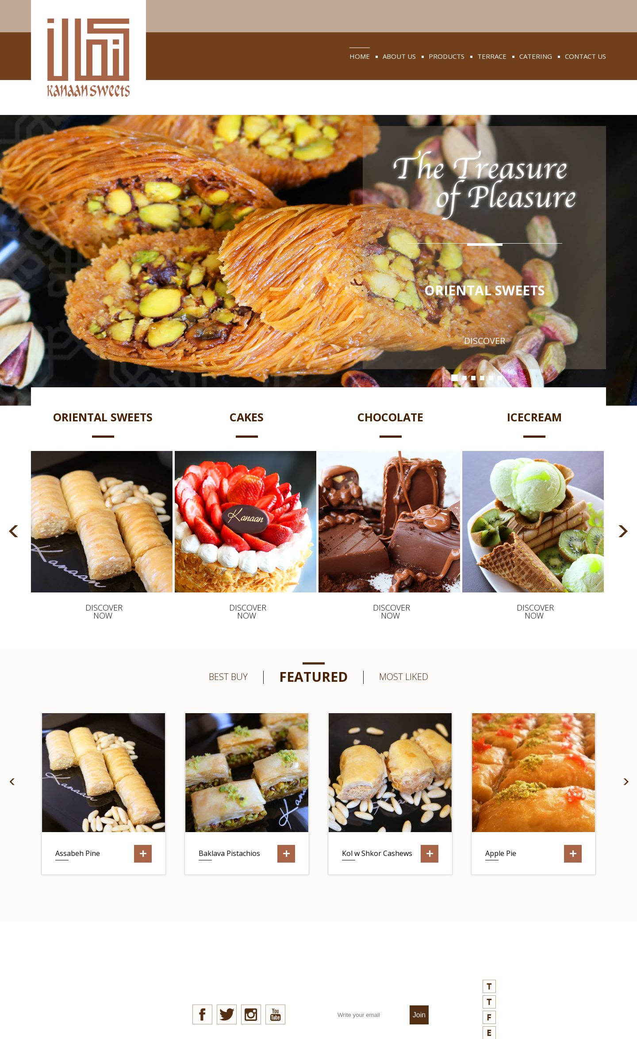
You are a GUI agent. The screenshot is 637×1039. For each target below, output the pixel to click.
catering (535, 56)
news (82, 974)
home (359, 56)
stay (239, 981)
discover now (103, 611)
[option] (103, 514)
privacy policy (98, 1006)
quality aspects (103, 990)
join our (382, 981)
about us (399, 56)
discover (484, 341)
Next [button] (623, 531)
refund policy (99, 1023)
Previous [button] (13, 531)
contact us (585, 56)
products (446, 56)
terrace (492, 56)
